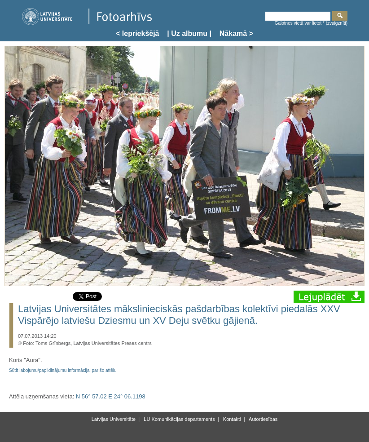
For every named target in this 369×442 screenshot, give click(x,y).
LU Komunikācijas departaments (178, 419)
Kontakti (231, 419)
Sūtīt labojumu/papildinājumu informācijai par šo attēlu (63, 370)
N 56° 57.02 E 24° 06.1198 (110, 396)
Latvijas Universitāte (114, 419)
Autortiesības (263, 419)
